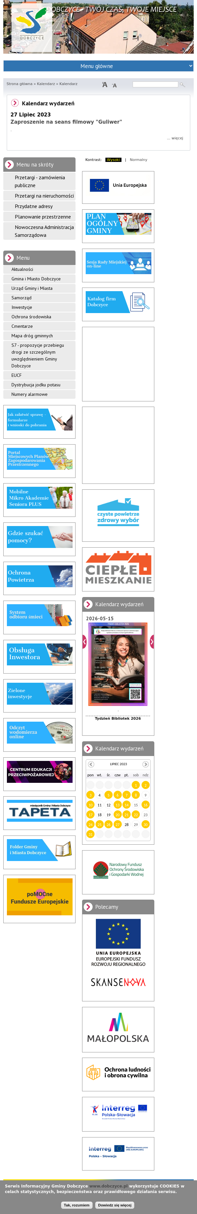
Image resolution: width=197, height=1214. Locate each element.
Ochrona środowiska (31, 317)
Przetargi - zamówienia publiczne (40, 181)
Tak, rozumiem (77, 1205)
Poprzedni (84, 642)
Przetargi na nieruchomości (44, 195)
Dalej (152, 642)
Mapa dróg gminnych (32, 336)
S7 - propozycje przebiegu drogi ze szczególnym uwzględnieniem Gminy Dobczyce (37, 355)
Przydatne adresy (34, 206)
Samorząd (21, 298)
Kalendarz (46, 84)
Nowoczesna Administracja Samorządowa (44, 231)
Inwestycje (21, 307)
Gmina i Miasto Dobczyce (36, 279)
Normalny (138, 160)
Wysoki (113, 160)
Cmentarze (22, 326)
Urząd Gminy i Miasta (32, 288)
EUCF (16, 375)
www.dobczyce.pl (108, 1186)
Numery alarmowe (29, 394)
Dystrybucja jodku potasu (35, 385)
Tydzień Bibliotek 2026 (118, 718)
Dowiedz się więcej (114, 1205)
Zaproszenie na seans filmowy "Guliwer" (66, 122)
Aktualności (22, 269)
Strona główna (20, 84)
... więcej (175, 138)
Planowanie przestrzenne (43, 216)
